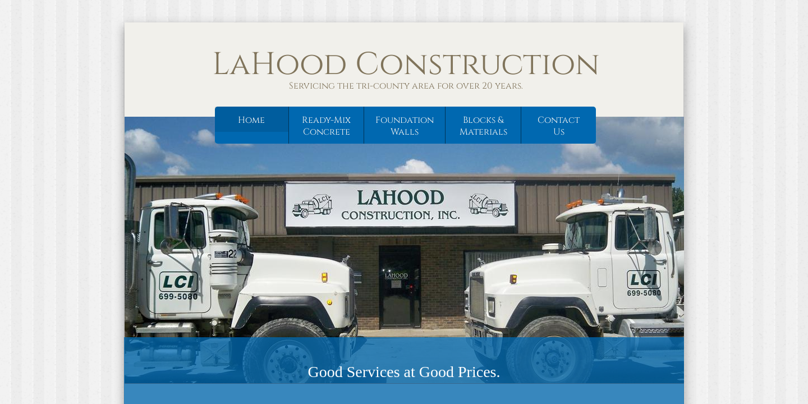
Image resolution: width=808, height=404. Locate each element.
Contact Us (559, 126)
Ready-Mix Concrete (326, 126)
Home (251, 120)
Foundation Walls (404, 126)
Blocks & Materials (483, 126)
